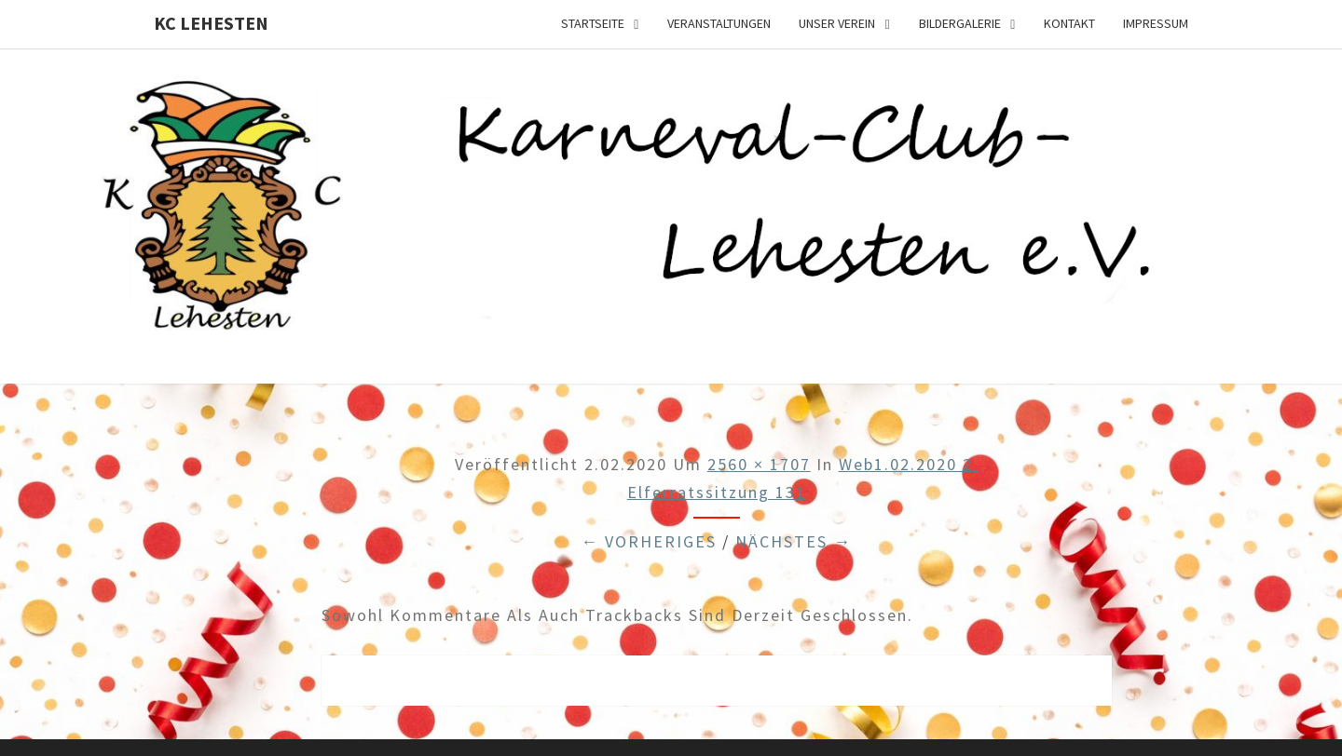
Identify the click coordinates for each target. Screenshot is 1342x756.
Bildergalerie (960, 23)
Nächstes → (793, 541)
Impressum (1155, 23)
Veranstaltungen (719, 23)
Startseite (592, 23)
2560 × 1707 (759, 464)
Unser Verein (837, 23)
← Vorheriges (649, 541)
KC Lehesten (211, 22)
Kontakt (1069, 23)
